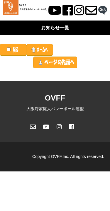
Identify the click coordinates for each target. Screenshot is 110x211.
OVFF (55, 97)
